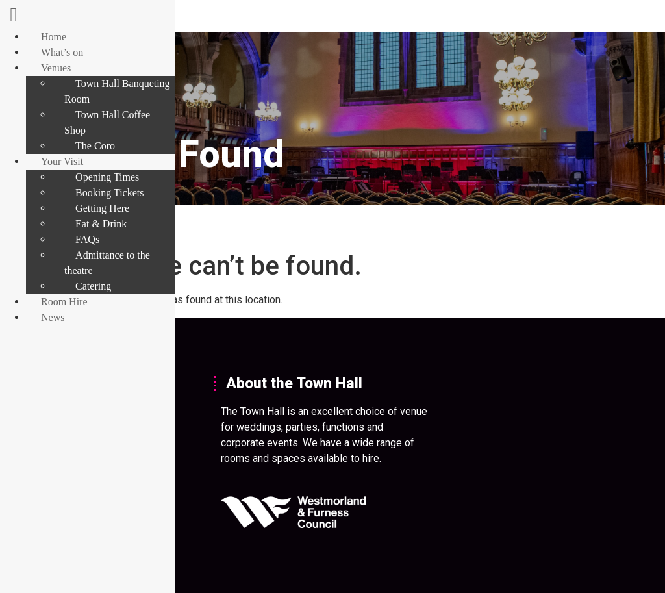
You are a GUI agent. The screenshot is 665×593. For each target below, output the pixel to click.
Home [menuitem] (53, 36)
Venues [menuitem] (56, 67)
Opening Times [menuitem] (107, 177)
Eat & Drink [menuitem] (101, 223)
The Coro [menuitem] (95, 145)
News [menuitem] (52, 317)
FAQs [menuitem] (87, 239)
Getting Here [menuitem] (102, 208)
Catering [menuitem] (93, 286)
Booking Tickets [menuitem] (109, 192)
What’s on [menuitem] (62, 52)
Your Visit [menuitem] (62, 161)
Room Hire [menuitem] (64, 301)
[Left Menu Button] (13, 18)
